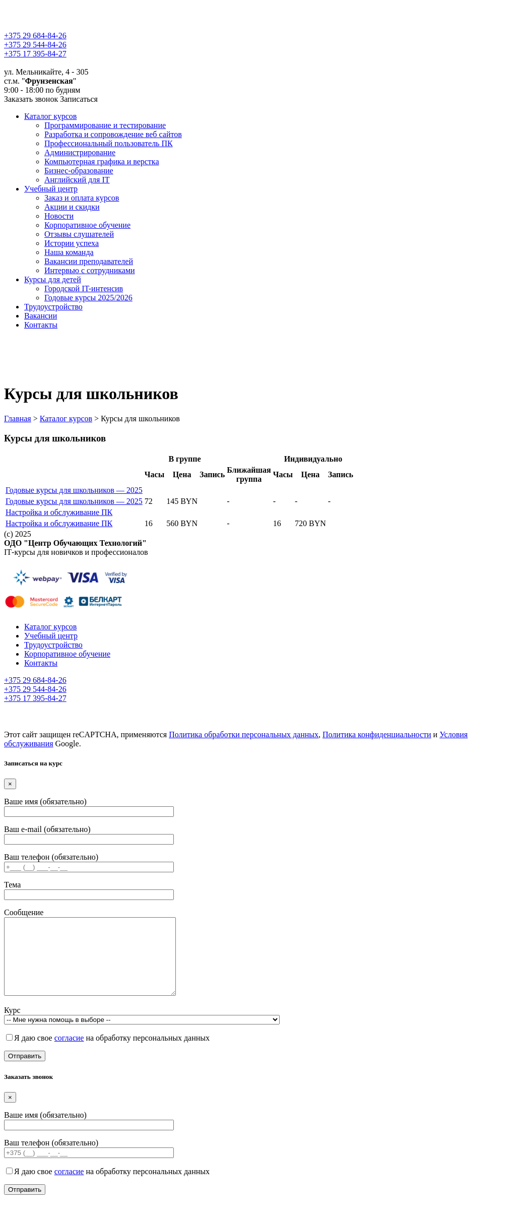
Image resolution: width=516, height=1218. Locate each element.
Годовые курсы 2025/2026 (88, 297)
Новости (59, 216)
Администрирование (79, 152)
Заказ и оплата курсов (81, 198)
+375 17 (35, 53)
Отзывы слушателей (79, 234)
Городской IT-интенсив (83, 288)
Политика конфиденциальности (376, 734)
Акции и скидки (72, 207)
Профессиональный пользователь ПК (108, 143)
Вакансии (40, 315)
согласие (69, 1053)
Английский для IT (77, 179)
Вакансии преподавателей (88, 261)
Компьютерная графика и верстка (101, 161)
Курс (142, 1030)
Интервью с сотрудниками (89, 270)
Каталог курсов (50, 116)
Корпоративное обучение (87, 225)
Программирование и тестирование (105, 125)
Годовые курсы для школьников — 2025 (74, 490)
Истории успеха (71, 243)
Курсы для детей (52, 279)
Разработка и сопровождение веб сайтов (113, 134)
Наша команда (69, 252)
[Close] (10, 784)
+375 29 (35, 35)
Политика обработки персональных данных (243, 734)
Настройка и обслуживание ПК (59, 512)
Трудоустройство (53, 306)
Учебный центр (51, 188)
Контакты (40, 324)
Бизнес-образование (78, 170)
